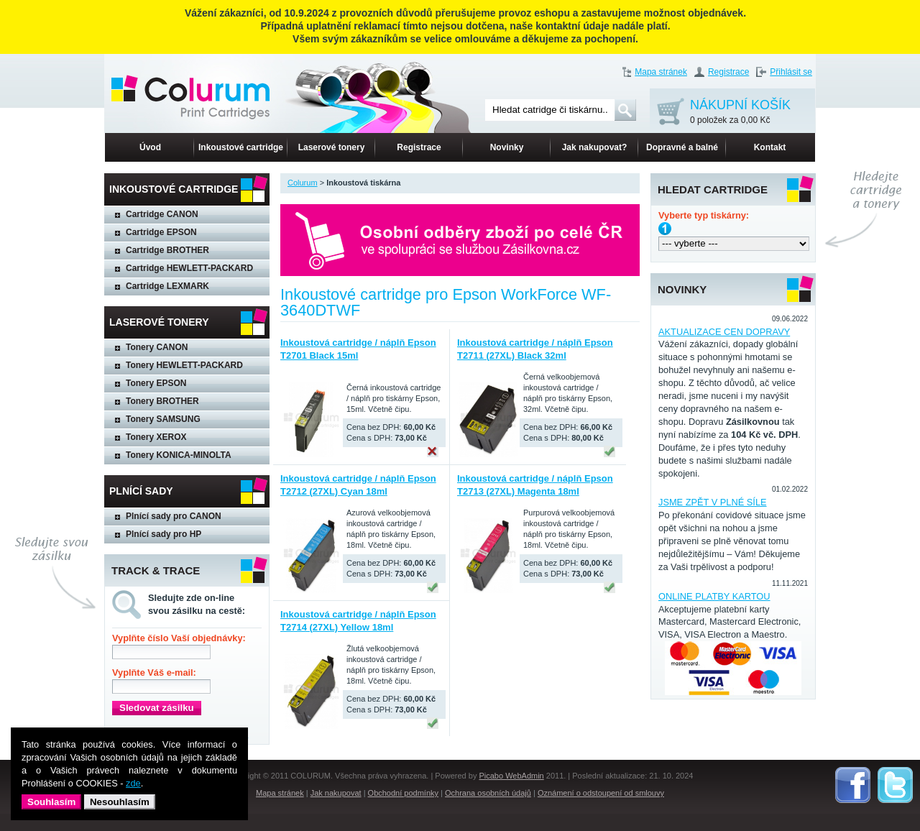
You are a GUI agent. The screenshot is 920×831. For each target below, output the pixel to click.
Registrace (728, 72)
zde (133, 783)
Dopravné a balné (682, 147)
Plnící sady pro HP (163, 534)
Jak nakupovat (336, 793)
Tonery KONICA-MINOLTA (178, 455)
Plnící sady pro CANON (173, 516)
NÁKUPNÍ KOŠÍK (740, 112)
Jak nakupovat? (594, 147)
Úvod (150, 147)
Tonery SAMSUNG (163, 419)
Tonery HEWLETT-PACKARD (184, 365)
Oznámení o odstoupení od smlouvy (601, 793)
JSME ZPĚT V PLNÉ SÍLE (712, 502)
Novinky (507, 147)
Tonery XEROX (156, 437)
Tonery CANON (157, 347)
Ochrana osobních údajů (488, 793)
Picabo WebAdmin (511, 775)
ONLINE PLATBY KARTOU (714, 596)
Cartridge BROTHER (167, 250)
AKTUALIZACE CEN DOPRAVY (724, 331)
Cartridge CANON (162, 214)
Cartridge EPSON (161, 232)
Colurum (303, 182)
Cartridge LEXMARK (167, 286)
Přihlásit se (791, 72)
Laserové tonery (331, 147)
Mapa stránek (661, 72)
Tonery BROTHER (162, 401)
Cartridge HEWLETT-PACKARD (189, 268)
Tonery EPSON (156, 383)
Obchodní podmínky (403, 793)
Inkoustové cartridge (240, 147)
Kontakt (770, 147)
